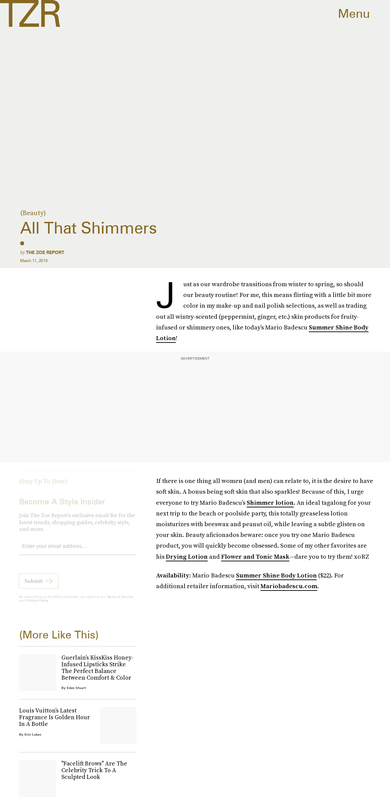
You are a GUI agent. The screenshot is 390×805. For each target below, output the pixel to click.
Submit (34, 586)
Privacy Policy (37, 605)
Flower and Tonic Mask (255, 556)
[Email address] (78, 551)
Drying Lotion (187, 556)
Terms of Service (120, 602)
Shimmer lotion (270, 502)
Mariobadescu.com (288, 586)
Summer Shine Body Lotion (276, 575)
